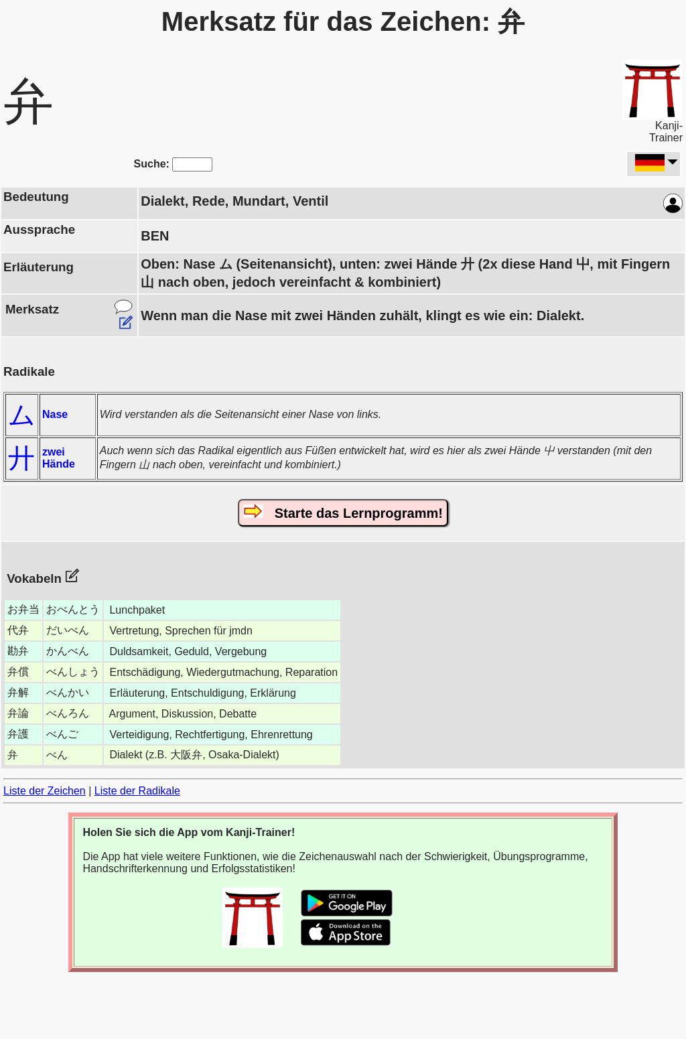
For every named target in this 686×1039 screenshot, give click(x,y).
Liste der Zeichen (44, 790)
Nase (55, 414)
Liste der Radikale (137, 790)
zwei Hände (58, 458)
